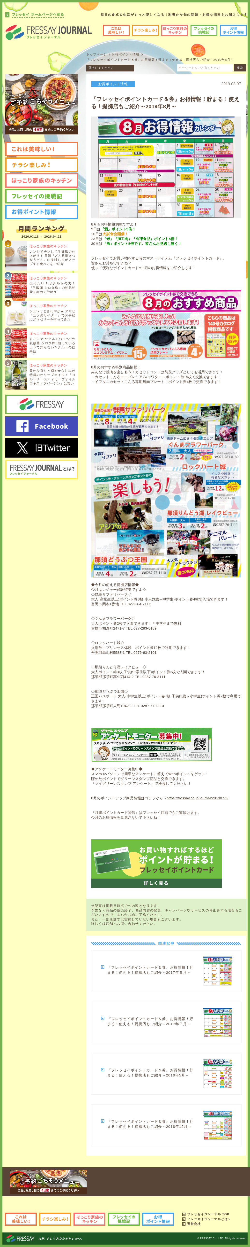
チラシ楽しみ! (145, 30)
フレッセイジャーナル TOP (208, 1214)
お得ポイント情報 (233, 30)
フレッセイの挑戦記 (204, 30)
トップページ (96, 54)
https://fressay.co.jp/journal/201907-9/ (197, 798)
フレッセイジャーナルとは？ (209, 1219)
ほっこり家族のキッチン (174, 30)
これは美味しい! (116, 30)
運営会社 (194, 1224)
